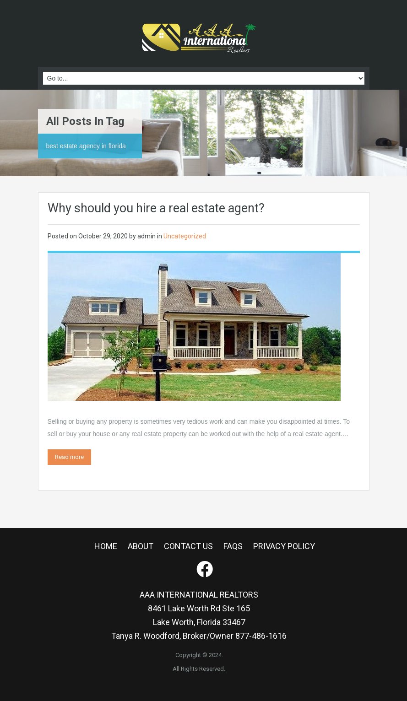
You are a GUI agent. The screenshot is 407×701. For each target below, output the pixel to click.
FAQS (233, 546)
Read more (69, 456)
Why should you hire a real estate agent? (156, 208)
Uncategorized (184, 236)
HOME (105, 546)
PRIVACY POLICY (284, 546)
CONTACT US (188, 546)
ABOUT (140, 546)
